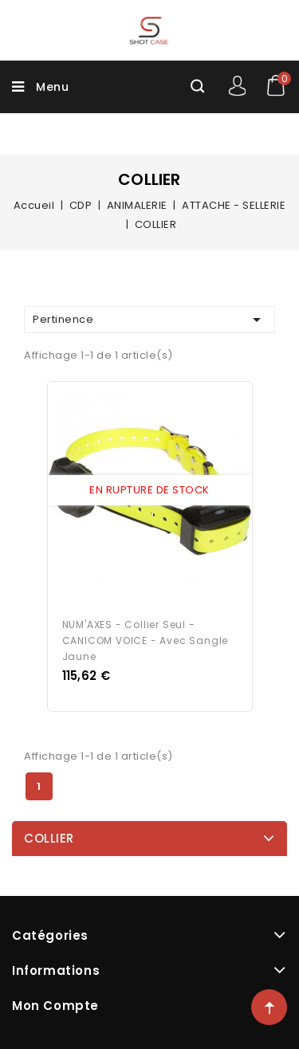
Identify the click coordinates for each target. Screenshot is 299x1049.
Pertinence (149, 319)
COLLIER (49, 838)
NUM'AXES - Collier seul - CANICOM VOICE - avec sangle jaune (145, 640)
